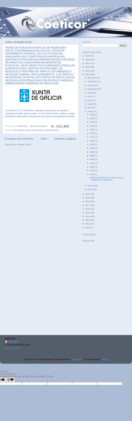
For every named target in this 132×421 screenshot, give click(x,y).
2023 (87, 67)
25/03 (92, 122)
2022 (87, 71)
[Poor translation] (10, 379)
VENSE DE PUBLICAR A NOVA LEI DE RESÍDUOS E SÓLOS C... (106, 179)
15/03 (92, 144)
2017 (87, 205)
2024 (87, 63)
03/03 (92, 167)
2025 (87, 60)
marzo (90, 111)
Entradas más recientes (19, 138)
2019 (87, 198)
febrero (91, 186)
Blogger (104, 359)
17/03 (92, 137)
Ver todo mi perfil (12, 348)
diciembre (92, 78)
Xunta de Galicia (52, 130)
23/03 (92, 130)
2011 (87, 228)
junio (90, 100)
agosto (91, 93)
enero (90, 189)
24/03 (92, 126)
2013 (87, 220)
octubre (91, 85)
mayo (90, 104)
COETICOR (13, 342)
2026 (87, 56)
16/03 (92, 141)
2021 (87, 74)
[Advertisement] (95, 288)
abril (90, 108)
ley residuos (19, 130)
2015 (87, 213)
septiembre (93, 89)
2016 (87, 209)
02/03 (92, 171)
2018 (87, 201)
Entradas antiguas (65, 138)
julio (90, 96)
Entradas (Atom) (24, 144)
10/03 (92, 152)
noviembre (92, 81)
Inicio (44, 138)
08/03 (92, 159)
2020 (87, 194)
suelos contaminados (34, 130)
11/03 (92, 148)
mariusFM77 (77, 359)
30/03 (92, 115)
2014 (87, 216)
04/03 (92, 163)
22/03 (92, 133)
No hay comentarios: (39, 126)
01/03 (92, 174)
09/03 (92, 156)
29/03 (92, 118)
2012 (87, 224)
